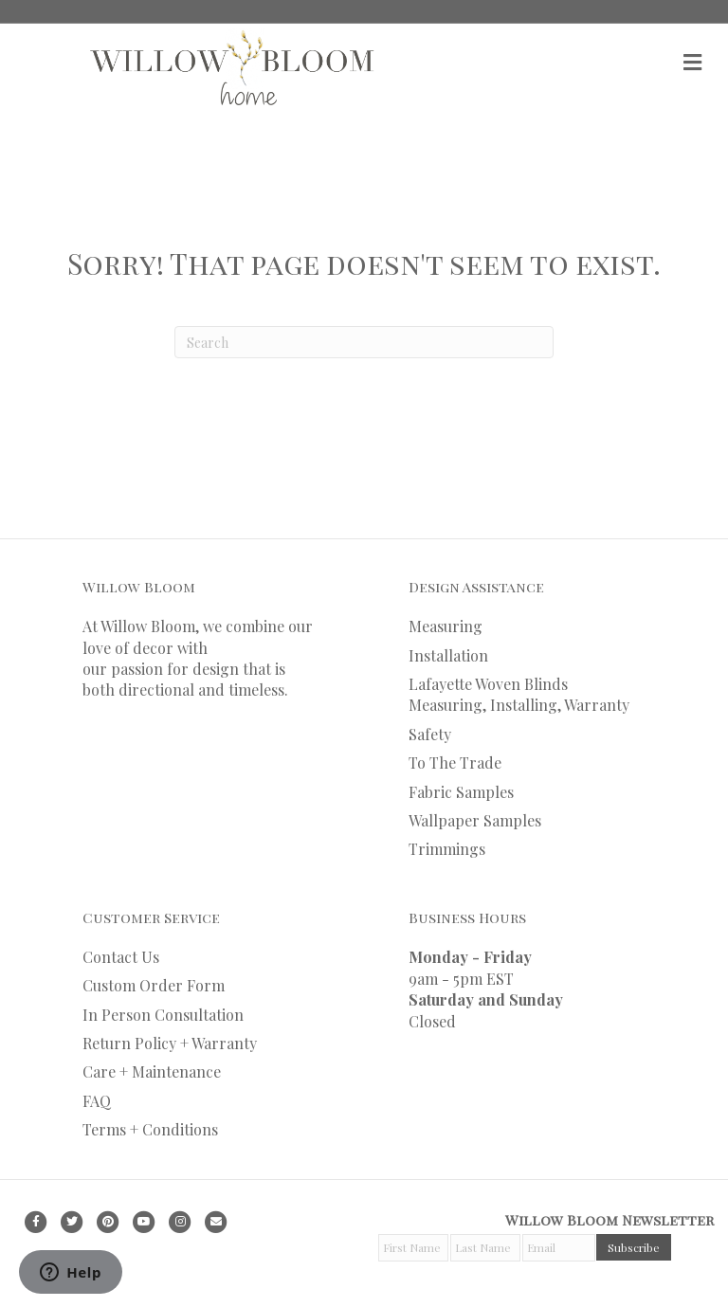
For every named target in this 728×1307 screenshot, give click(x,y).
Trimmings (447, 849)
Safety (430, 734)
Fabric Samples (461, 792)
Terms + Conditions (150, 1129)
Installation (448, 655)
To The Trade (455, 762)
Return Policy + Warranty (169, 1043)
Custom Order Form (153, 985)
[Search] (364, 342)
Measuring (445, 626)
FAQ (96, 1101)
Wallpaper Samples (475, 820)
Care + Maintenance (151, 1071)
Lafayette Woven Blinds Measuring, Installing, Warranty (519, 694)
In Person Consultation (163, 1015)
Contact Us (120, 957)
